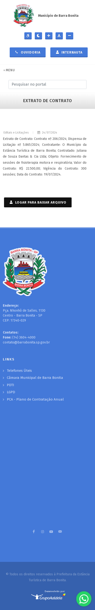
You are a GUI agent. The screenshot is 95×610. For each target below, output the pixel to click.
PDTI (10, 385)
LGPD (11, 392)
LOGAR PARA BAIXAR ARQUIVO (37, 202)
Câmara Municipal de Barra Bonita (35, 378)
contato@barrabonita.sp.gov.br (26, 342)
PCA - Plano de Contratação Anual (35, 399)
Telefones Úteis (19, 370)
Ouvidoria (27, 52)
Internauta (69, 52)
